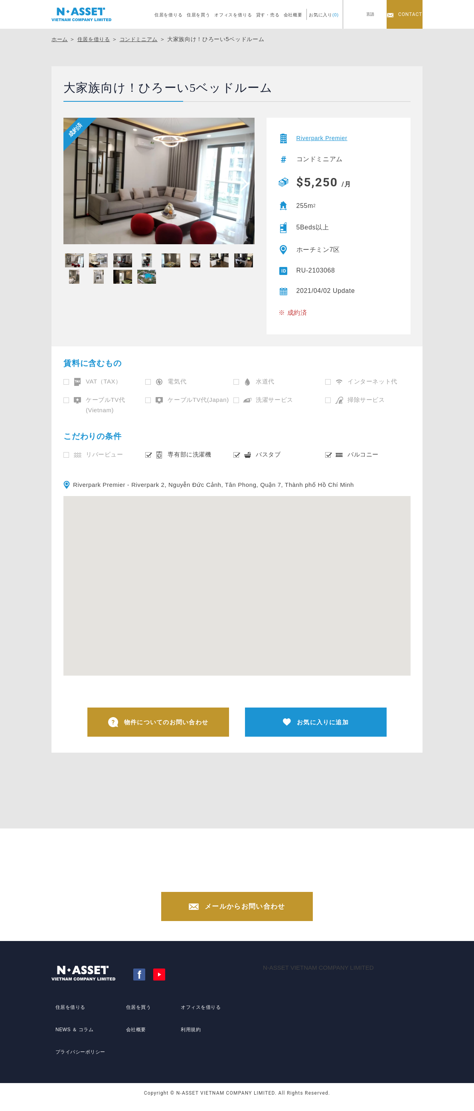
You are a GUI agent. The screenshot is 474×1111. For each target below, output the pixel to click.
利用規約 (188, 1038)
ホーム (60, 39)
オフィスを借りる (233, 14)
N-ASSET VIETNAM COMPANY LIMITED (318, 976)
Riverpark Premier (324, 138)
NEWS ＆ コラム (73, 1038)
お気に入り (324, 14)
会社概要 (293, 14)
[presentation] (242, 183)
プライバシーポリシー (80, 1053)
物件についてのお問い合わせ (158, 723)
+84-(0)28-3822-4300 (244, 883)
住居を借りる (168, 14)
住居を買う (198, 14)
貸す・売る (268, 14)
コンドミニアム (143, 39)
